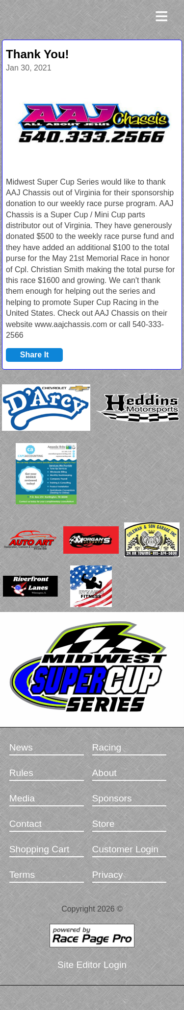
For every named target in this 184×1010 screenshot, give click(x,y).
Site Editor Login (92, 965)
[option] (92, 124)
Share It (34, 355)
